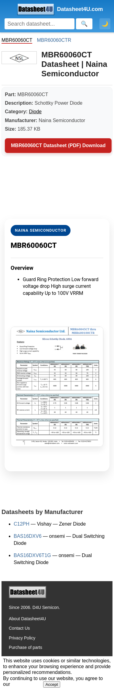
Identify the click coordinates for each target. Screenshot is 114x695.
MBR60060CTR (54, 40)
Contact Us (19, 628)
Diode (35, 111)
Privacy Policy (22, 637)
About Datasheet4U (27, 618)
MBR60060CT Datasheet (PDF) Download (58, 145)
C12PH (21, 524)
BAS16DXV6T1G (32, 555)
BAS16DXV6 (28, 536)
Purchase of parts (25, 647)
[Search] (39, 23)
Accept (52, 684)
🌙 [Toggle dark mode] (105, 24)
